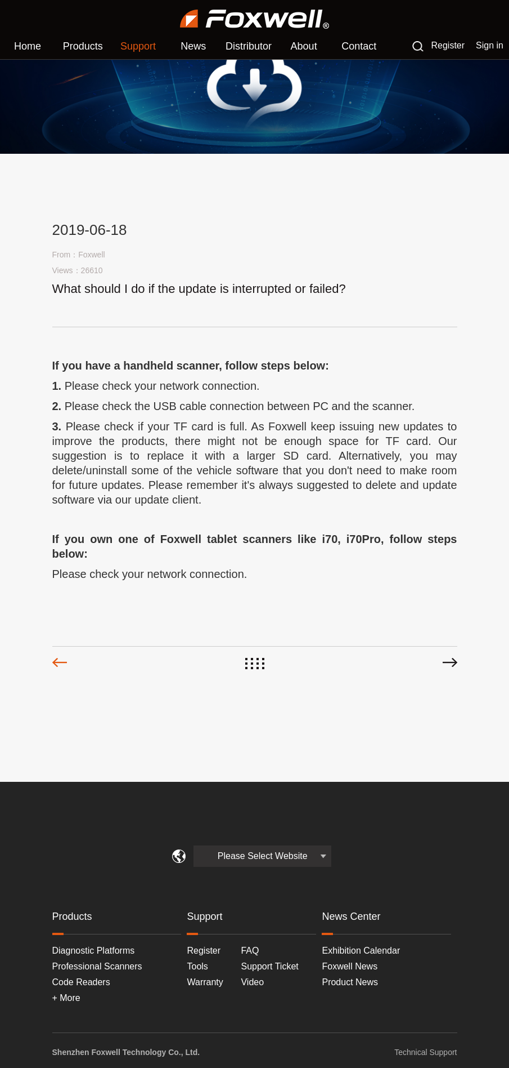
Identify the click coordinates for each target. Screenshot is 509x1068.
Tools (197, 966)
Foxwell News (349, 966)
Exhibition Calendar (361, 950)
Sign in (489, 45)
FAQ (250, 950)
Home (27, 46)
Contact (358, 46)
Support (138, 46)
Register (448, 45)
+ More (66, 998)
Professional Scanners (97, 966)
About (304, 46)
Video (252, 982)
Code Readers (81, 982)
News (193, 46)
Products (83, 46)
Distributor (249, 46)
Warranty (205, 982)
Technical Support (425, 1052)
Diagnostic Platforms (93, 950)
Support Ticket (269, 966)
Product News (350, 982)
